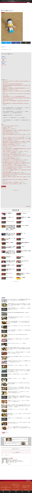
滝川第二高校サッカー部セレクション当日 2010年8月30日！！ (13, 165)
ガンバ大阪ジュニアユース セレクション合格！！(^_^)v (12, 161)
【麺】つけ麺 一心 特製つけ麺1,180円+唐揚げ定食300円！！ (13, 83)
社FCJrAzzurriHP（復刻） (26, 485)
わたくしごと (3, 186)
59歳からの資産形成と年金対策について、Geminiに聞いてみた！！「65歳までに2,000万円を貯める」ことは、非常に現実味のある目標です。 (16, 112)
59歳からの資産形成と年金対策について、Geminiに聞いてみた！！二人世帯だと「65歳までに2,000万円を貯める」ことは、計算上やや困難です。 (16, 108)
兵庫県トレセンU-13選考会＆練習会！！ (9, 144)
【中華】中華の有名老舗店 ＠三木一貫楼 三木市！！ (12, 172)
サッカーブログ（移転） (16, 485)
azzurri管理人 (10, 458)
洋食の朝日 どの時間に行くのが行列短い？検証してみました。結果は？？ (15, 176)
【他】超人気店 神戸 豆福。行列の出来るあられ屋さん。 (12, 154)
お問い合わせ (5, 127)
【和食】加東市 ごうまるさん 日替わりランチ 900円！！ (12, 183)
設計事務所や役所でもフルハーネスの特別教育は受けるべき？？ (13, 159)
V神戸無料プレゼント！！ (7, 128)
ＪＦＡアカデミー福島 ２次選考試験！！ (9, 158)
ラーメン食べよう (16, 487)
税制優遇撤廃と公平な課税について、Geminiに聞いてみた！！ (13, 115)
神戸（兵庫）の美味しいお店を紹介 (8, 125)
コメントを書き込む (16, 452)
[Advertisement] (16, 6)
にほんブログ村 (3, 58)
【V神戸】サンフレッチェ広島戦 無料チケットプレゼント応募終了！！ (14, 117)
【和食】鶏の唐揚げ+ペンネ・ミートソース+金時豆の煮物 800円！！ (14, 96)
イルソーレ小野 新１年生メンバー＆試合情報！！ (11, 182)
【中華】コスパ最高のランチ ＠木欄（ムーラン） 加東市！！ (13, 151)
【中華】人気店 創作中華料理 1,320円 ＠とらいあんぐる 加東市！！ (15, 134)
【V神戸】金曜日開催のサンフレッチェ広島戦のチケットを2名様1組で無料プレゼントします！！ (16, 121)
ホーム (6, 485)
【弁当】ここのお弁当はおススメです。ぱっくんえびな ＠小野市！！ (14, 137)
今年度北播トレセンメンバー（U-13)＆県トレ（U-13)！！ (12, 145)
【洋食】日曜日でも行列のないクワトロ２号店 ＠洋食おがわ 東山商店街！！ (15, 179)
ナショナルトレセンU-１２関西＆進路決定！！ (10, 152)
